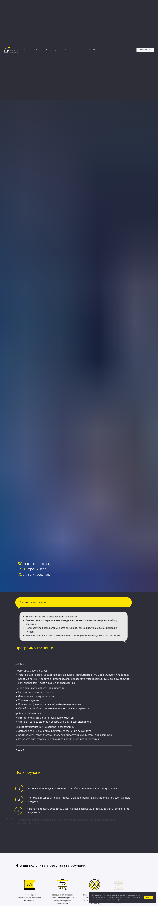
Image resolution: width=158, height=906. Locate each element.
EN (94, 50)
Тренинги (39, 50)
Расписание (28, 50)
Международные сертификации (58, 50)
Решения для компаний (81, 50)
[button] (145, 50)
